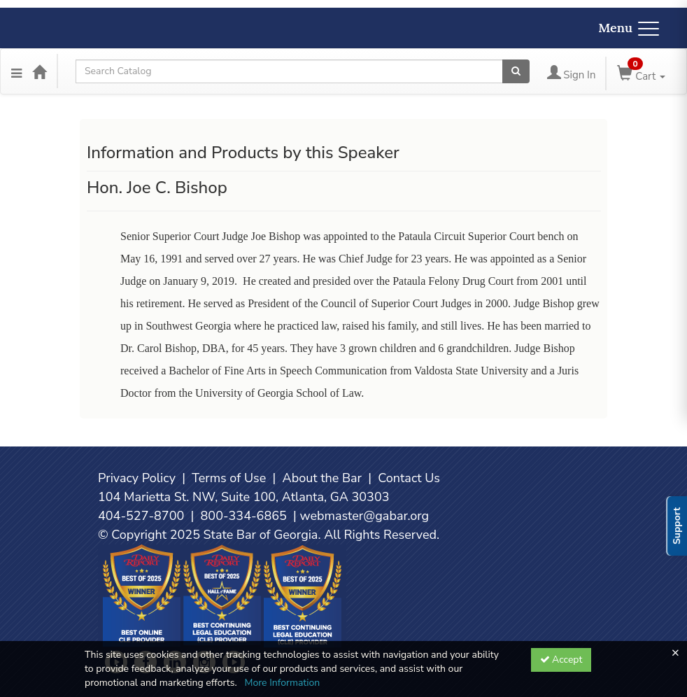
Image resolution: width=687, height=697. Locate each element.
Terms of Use (229, 478)
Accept (561, 659)
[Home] (39, 71)
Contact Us (409, 478)
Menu (628, 28)
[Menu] (16, 71)
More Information (282, 682)
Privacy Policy (137, 478)
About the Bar (322, 478)
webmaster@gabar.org (364, 515)
